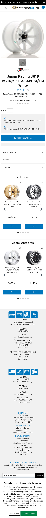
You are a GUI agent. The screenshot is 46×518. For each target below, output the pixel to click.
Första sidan (23, 415)
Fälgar (23, 455)
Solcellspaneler (23, 450)
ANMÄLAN (39, 475)
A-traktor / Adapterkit (23, 448)
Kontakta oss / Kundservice (23, 418)
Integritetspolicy (27, 506)
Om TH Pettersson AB (23, 420)
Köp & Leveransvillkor (23, 422)
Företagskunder (23, 428)
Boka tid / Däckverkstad (23, 433)
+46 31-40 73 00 (23, 331)
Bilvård (23, 445)
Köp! (12, 226)
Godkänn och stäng (29, 513)
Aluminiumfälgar (23, 438)
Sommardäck (23, 441)
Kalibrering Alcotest (23, 430)
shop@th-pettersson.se (23, 337)
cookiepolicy (23, 508)
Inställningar (14, 513)
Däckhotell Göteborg (23, 452)
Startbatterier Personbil (23, 443)
